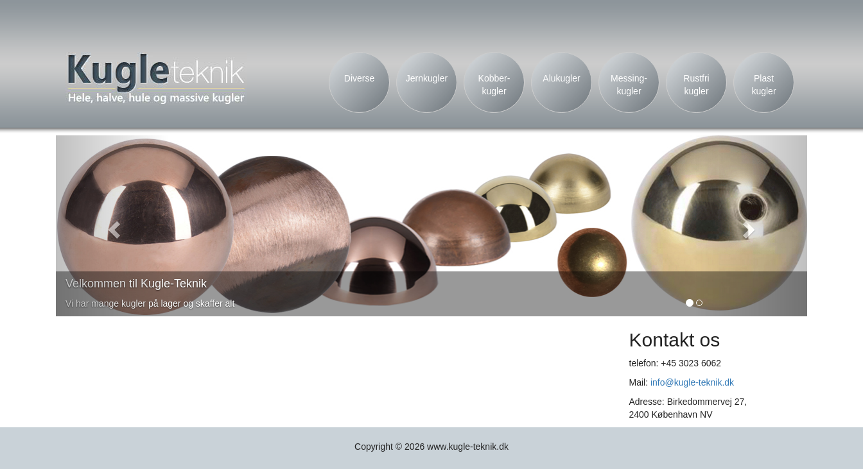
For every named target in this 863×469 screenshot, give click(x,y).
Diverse (359, 78)
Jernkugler (427, 78)
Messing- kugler (629, 84)
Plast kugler (763, 84)
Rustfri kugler (696, 84)
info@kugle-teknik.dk (692, 382)
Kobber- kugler (494, 84)
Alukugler (561, 78)
